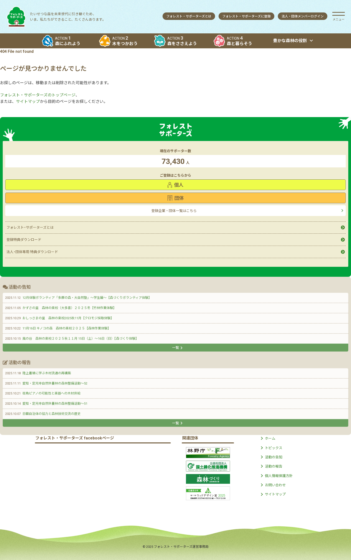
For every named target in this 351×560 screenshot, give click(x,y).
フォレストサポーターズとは (188, 16)
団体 (176, 198)
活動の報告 (273, 466)
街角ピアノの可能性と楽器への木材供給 (51, 394)
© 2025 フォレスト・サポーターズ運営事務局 (176, 547)
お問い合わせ (275, 485)
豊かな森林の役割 (290, 40)
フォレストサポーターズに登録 (246, 16)
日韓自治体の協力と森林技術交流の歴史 (51, 415)
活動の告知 (273, 457)
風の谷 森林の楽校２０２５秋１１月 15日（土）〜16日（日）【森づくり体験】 (80, 339)
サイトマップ (28, 101)
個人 (175, 185)
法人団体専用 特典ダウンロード (32, 252)
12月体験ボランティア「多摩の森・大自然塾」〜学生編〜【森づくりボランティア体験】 (87, 298)
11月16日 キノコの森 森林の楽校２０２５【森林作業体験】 (66, 329)
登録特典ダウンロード (23, 240)
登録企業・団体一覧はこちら (174, 211)
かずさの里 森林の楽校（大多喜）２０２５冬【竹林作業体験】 (69, 309)
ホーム (270, 438)
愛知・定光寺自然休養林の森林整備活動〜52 (54, 384)
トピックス (273, 448)
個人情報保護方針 (279, 476)
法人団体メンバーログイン (303, 16)
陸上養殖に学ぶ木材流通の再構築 (46, 374)
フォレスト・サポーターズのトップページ (37, 95)
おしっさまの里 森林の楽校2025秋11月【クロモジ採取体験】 (68, 319)
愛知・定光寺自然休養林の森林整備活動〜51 (54, 404)
